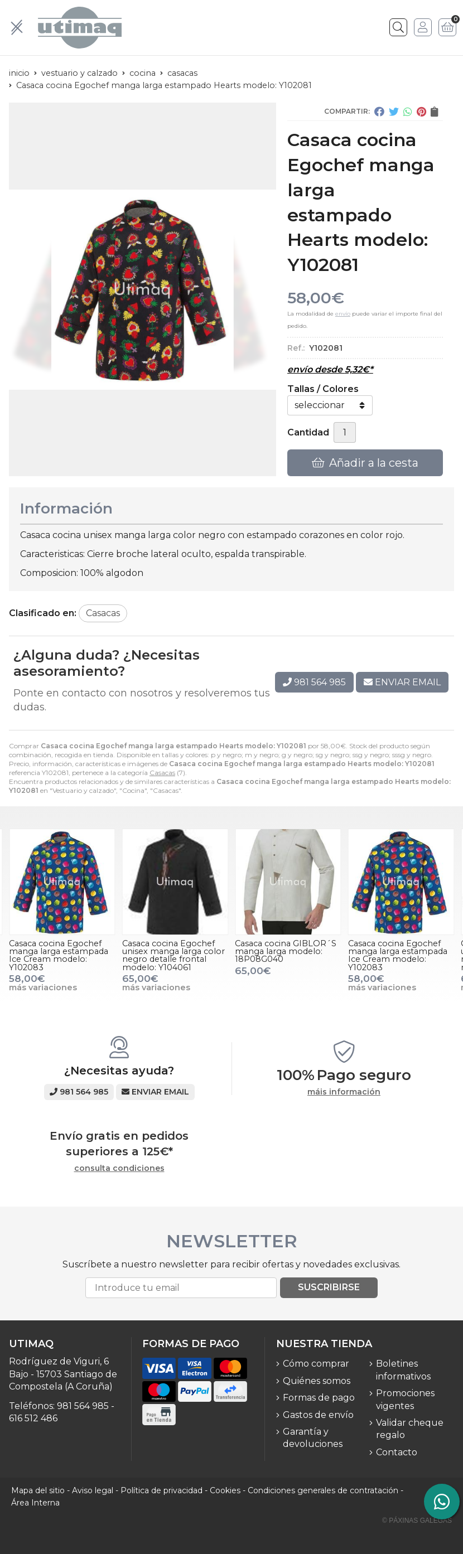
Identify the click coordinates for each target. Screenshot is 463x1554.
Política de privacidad (161, 1490)
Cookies (225, 1490)
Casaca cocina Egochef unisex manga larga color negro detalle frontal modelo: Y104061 (173, 955)
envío (342, 313)
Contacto (396, 1452)
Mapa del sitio (38, 1490)
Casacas (162, 772)
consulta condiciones (119, 1168)
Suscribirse (329, 1287)
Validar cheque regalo (409, 1428)
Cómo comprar (316, 1363)
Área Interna (35, 1503)
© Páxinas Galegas (417, 1520)
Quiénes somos (316, 1381)
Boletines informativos (403, 1369)
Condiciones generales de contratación (323, 1490)
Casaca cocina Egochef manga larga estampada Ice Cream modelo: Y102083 (58, 955)
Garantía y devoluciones (313, 1437)
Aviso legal (92, 1490)
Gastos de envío (318, 1415)
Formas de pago (319, 1397)
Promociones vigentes (405, 1399)
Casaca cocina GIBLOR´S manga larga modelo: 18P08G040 (285, 951)
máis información (343, 1092)
